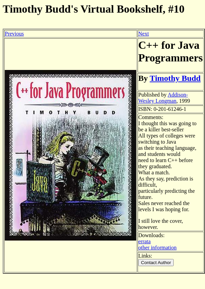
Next (143, 34)
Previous (14, 34)
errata (144, 241)
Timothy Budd (175, 78)
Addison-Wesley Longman (163, 98)
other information (157, 247)
